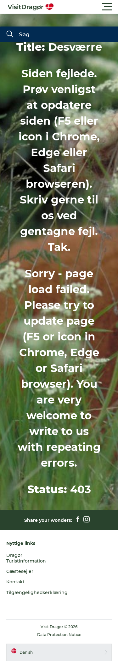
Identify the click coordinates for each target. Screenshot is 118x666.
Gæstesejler (19, 571)
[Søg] (9, 35)
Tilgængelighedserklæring (37, 592)
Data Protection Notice (59, 634)
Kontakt (15, 582)
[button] (87, 7)
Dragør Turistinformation (26, 558)
